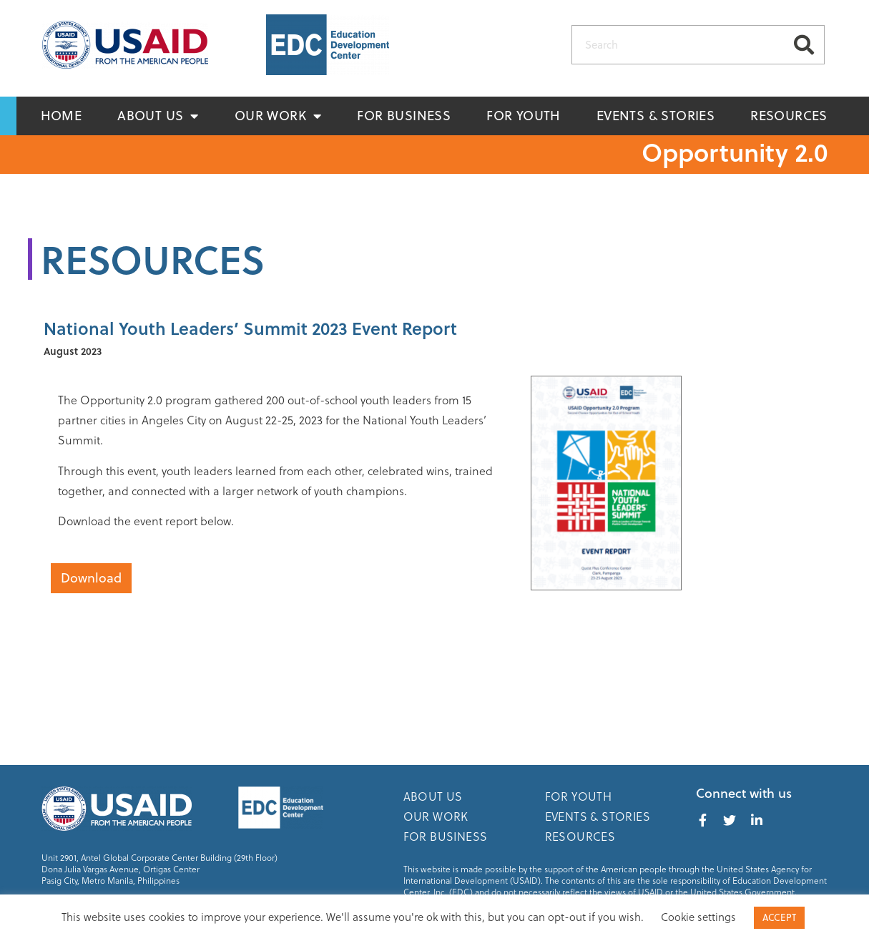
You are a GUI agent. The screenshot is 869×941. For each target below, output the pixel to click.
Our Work (278, 116)
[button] (91, 578)
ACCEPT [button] (779, 917)
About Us (158, 116)
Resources (789, 116)
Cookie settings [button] (698, 917)
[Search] (804, 45)
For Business (404, 116)
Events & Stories (655, 116)
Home (61, 116)
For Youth (523, 116)
